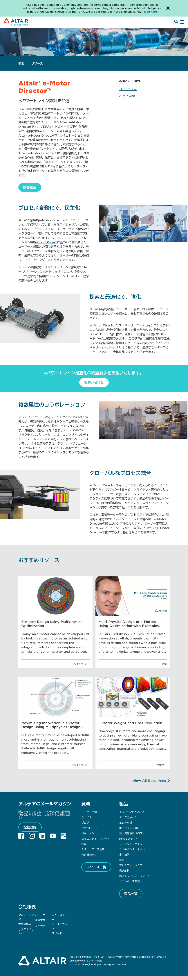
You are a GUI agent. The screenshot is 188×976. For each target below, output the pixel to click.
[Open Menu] (181, 22)
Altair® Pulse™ (46, 242)
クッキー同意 (95, 960)
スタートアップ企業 (92, 849)
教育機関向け (89, 854)
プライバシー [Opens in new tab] (99, 956)
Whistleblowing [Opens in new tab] (77, 960)
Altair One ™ (128, 95)
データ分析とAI (128, 817)
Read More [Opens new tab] (150, 11)
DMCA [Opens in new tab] (160, 956)
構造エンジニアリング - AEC (136, 875)
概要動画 (29, 187)
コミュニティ (128, 89)
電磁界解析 (125, 822)
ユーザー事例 (89, 812)
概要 (21, 63)
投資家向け (41, 920)
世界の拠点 (24, 924)
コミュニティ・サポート (95, 838)
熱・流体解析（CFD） (132, 833)
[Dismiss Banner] (168, 8)
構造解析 (124, 870)
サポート (40, 925)
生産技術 (124, 854)
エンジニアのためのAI (132, 812)
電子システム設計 (129, 828)
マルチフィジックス (130, 865)
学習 (83, 843)
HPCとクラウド (128, 838)
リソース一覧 (96, 867)
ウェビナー (87, 817)
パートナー (41, 914)
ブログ (85, 822)
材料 (121, 859)
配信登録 (30, 827)
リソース (37, 63)
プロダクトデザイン (130, 843)
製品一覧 (131, 894)
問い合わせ (59, 933)
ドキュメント (89, 833)
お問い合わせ (94, 382)
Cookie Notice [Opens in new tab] (147, 956)
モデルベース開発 (129, 881)
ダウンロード (89, 828)
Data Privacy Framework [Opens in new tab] (122, 956)
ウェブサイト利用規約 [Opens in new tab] (80, 956)
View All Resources (149, 781)
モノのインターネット (132, 849)
